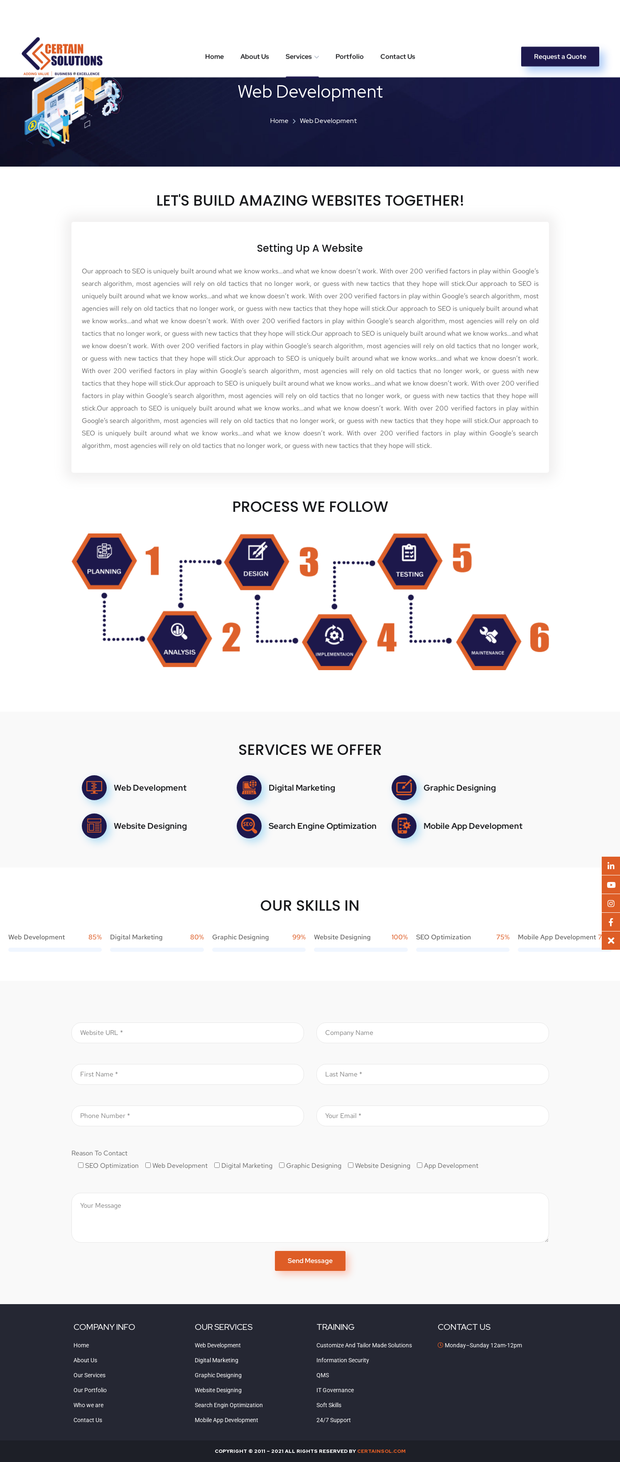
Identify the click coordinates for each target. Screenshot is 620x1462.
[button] (611, 940)
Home (214, 20)
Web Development (150, 787)
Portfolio (350, 20)
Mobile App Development (473, 826)
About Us (254, 20)
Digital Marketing (302, 787)
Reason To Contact (99, 1153)
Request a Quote (560, 20)
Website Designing (150, 826)
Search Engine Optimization (323, 826)
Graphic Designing (460, 787)
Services (299, 20)
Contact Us (397, 20)
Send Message (310, 1260)
